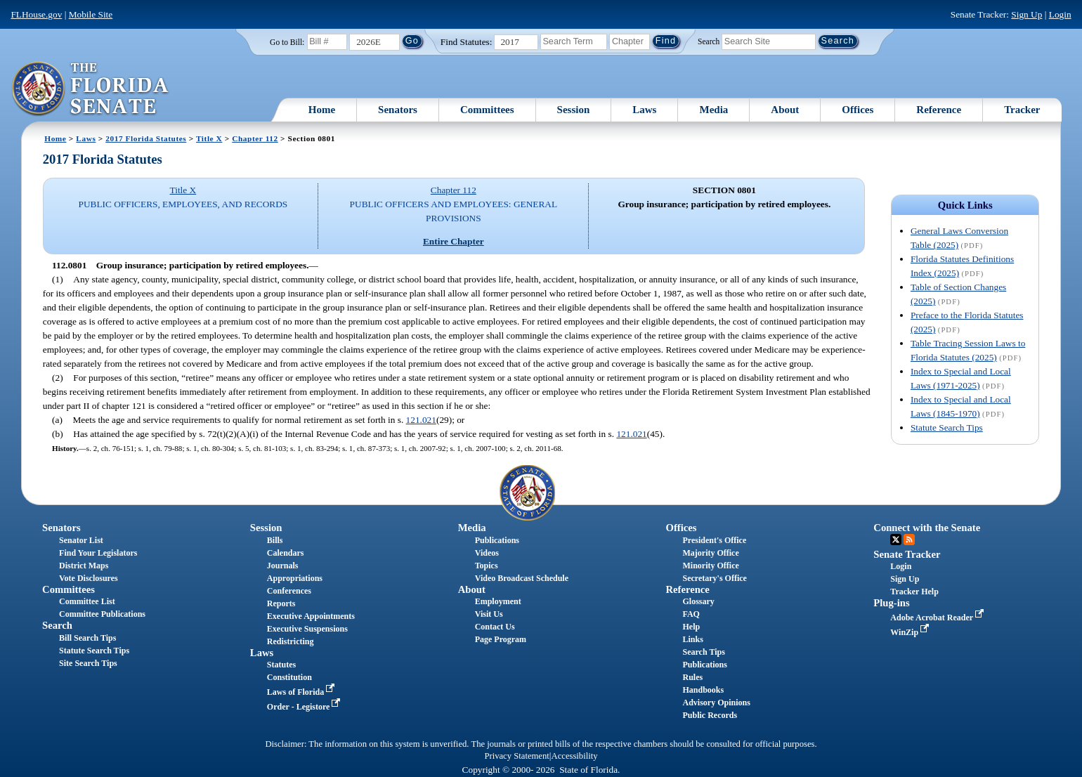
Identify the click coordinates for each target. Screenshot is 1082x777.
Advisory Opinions (716, 702)
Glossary (698, 601)
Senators (397, 109)
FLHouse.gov (36, 14)
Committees (487, 109)
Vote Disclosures (88, 578)
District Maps (83, 565)
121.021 (421, 419)
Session (573, 109)
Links (692, 639)
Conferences (289, 591)
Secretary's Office (714, 578)
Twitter (895, 539)
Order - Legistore (305, 707)
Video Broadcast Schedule (521, 578)
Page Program (500, 639)
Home (321, 109)
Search (708, 41)
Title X (209, 138)
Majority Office (710, 553)
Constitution (289, 677)
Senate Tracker (906, 554)
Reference (938, 109)
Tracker (1022, 109)
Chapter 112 (255, 138)
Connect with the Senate (926, 527)
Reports (281, 603)
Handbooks (703, 690)
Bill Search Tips (87, 638)
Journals (283, 565)
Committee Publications (102, 614)
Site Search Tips (88, 663)
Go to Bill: (287, 42)
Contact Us (495, 627)
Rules (692, 677)
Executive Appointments (311, 616)
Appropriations (294, 578)
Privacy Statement (516, 756)
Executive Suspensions (307, 629)
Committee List (87, 601)
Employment (498, 601)
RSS (909, 539)
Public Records (709, 715)
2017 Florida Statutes (145, 138)
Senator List (81, 540)
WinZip (911, 632)
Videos (487, 553)
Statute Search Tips (947, 427)
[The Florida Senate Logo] (91, 89)
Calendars (285, 553)
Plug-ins (891, 602)
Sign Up (1026, 14)
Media (713, 109)
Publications (497, 540)
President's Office (714, 540)
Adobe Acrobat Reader (938, 617)
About (785, 109)
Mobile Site (91, 14)
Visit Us (489, 614)
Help (691, 627)
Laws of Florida (302, 692)
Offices (857, 109)
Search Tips (703, 652)
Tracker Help (914, 591)
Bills (275, 540)
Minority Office (710, 565)
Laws (644, 109)
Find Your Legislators (98, 553)
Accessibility (575, 756)
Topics (486, 565)
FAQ (690, 614)
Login (1060, 14)
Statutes (281, 665)
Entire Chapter (453, 241)
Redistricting (290, 641)
